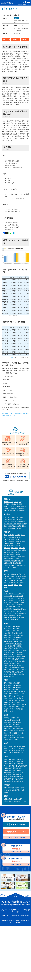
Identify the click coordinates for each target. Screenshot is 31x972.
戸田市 (15, 613)
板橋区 (24, 506)
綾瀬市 (18, 565)
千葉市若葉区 (17, 578)
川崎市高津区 (22, 541)
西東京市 (10, 528)
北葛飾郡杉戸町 (8, 609)
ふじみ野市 (7, 604)
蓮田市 (15, 617)
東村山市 (6, 524)
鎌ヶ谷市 (6, 587)
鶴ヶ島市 (15, 619)
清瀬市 (24, 524)
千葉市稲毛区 (7, 576)
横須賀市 (14, 561)
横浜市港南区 (7, 552)
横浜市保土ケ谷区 (16, 545)
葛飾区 (15, 510)
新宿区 (15, 506)
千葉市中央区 (22, 574)
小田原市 (10, 537)
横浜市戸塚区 (14, 548)
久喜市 (22, 604)
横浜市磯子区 (7, 554)
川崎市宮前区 (15, 539)
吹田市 (22, 656)
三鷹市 (5, 517)
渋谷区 (16, 508)
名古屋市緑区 (17, 801)
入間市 (5, 606)
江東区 (11, 508)
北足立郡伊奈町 (17, 609)
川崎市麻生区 (7, 543)
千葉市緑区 (15, 576)
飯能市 (5, 619)
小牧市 (24, 801)
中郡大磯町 (11, 535)
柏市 (15, 582)
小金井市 (15, 519)
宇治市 (11, 730)
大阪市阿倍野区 (8, 641)
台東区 (11, 504)
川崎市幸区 (15, 541)
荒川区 (10, 510)
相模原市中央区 (8, 563)
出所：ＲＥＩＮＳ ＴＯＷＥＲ (8, 357)
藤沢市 (5, 567)
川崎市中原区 (17, 537)
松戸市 (11, 582)
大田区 (5, 506)
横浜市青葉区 (15, 558)
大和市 (5, 537)
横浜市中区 (7, 545)
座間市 (18, 543)
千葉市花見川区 (8, 578)
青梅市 (20, 528)
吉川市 (24, 609)
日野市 (5, 521)
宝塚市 (11, 698)
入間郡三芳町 (12, 606)
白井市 (5, 585)
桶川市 (16, 615)
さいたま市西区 (8, 602)
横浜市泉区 (14, 550)
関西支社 (16, 831)
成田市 (20, 580)
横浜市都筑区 (21, 556)
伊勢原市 (17, 535)
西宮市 (5, 693)
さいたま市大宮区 (18, 596)
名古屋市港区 (17, 799)
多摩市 (5, 519)
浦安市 (24, 582)
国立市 (22, 517)
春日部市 (6, 615)
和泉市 (16, 665)
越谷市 (22, 617)
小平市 (10, 519)
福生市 (15, 526)
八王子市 (10, 517)
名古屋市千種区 (8, 799)
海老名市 (20, 561)
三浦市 (5, 535)
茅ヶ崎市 (23, 565)
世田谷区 (6, 502)
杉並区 (19, 506)
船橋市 (16, 585)
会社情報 (14, 915)
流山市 (19, 582)
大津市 (5, 746)
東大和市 (22, 521)
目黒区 (24, 508)
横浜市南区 (7, 548)
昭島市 (10, 521)
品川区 (16, 504)
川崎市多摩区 (7, 539)
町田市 (10, 526)
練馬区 (5, 510)
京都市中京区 (16, 720)
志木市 (10, 613)
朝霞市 (11, 615)
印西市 (23, 578)
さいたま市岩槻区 (9, 598)
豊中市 (12, 656)
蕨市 (18, 617)
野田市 (20, 585)
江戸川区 (6, 508)
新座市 (24, 613)
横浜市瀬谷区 (15, 552)
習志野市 (10, 585)
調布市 (16, 528)
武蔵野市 (19, 524)
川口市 (20, 611)
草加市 (10, 617)
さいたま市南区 (8, 596)
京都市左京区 (7, 720)
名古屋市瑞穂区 (8, 801)
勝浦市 (16, 574)
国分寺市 (16, 517)
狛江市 (5, 526)
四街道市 (6, 580)
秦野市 (14, 565)
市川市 (16, 580)
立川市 (24, 526)
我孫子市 (6, 582)
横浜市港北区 (21, 550)
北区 (20, 502)
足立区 (24, 510)
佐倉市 (5, 574)
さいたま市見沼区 (18, 602)
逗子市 (10, 567)
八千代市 (10, 574)
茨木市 (11, 661)
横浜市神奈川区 (16, 554)
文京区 (10, 506)
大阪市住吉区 (17, 641)
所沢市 (19, 613)
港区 (20, 508)
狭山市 (20, 615)
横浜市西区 (14, 556)
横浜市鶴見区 (7, 561)
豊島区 (19, 510)
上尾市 (17, 604)
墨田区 (20, 504)
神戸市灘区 (16, 683)
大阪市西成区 (18, 644)
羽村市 (5, 528)
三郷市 (12, 604)
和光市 (5, 611)
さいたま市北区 (18, 594)
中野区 (16, 502)
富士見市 (15, 611)
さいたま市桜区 (18, 598)
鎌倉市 (15, 567)
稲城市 (19, 526)
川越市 (5, 613)
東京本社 (16, 824)
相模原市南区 (17, 563)
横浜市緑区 (7, 556)
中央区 (11, 502)
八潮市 (18, 606)
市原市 (11, 580)
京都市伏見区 (7, 726)
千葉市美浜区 (22, 576)
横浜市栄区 (7, 550)
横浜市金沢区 (7, 558)
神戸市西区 (7, 691)
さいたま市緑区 (18, 600)
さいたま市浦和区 (9, 600)
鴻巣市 (10, 619)
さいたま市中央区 (9, 594)
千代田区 (6, 504)
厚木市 (23, 535)
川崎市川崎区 (7, 541)
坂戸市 (10, 611)
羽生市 (5, 617)
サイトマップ (6, 915)
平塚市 (14, 543)
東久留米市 (16, 521)
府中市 (20, 519)
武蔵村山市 (12, 524)
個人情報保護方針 (23, 915)
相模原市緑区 (7, 565)
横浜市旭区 (22, 548)
